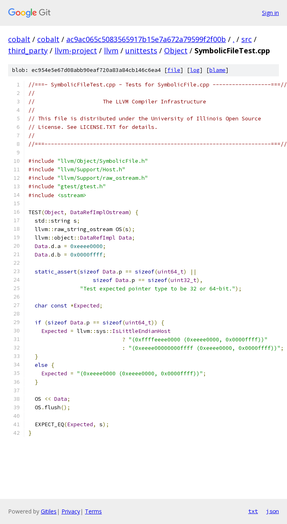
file (173, 70)
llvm (111, 50)
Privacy (70, 511)
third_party (28, 50)
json (272, 511)
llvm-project (76, 50)
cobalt (19, 39)
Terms (93, 511)
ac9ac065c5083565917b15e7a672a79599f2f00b (146, 39)
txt (253, 511)
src (246, 39)
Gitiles (49, 511)
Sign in (270, 13)
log (195, 70)
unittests (141, 50)
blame (217, 70)
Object (176, 50)
